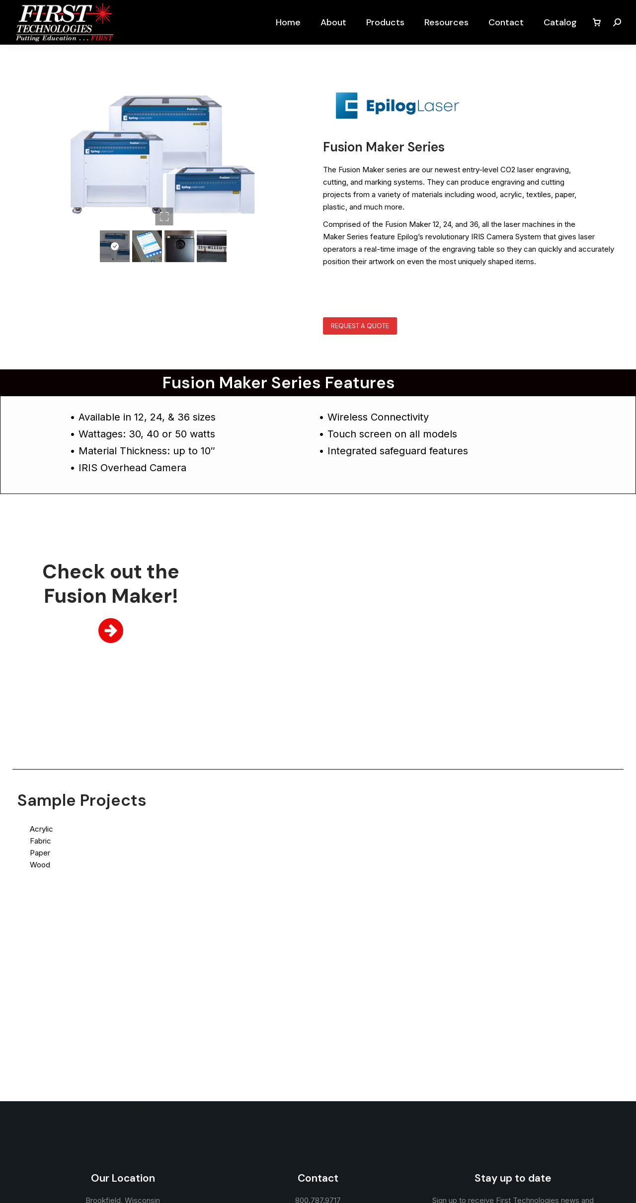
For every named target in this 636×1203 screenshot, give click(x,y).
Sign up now (513, 1065)
